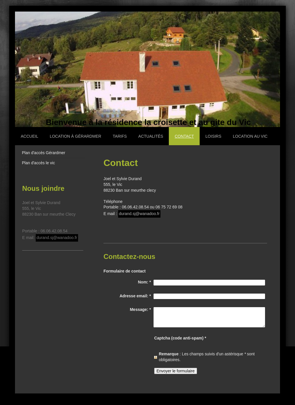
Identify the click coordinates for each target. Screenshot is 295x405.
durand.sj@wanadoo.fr (139, 213)
